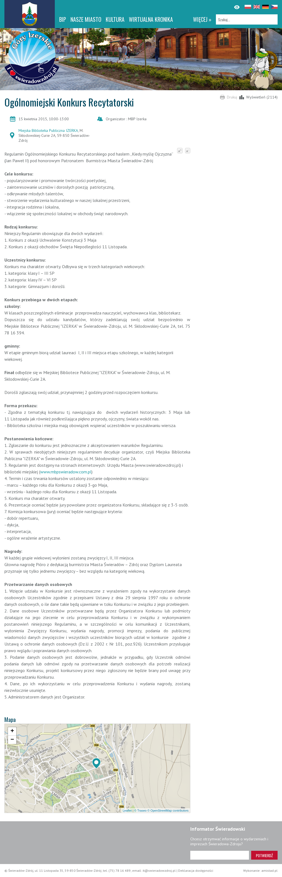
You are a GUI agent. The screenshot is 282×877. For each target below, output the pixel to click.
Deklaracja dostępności (195, 870)
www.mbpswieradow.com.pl (65, 472)
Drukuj (232, 97)
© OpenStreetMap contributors (167, 810)
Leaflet (127, 810)
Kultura (115, 19)
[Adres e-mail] (219, 855)
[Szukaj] (247, 19)
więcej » (202, 19)
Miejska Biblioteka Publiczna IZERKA (48, 130)
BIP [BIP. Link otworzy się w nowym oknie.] (62, 19)
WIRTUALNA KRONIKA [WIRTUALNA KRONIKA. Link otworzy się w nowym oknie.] (151, 19)
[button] (96, 763)
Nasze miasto (85, 19)
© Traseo (140, 810)
